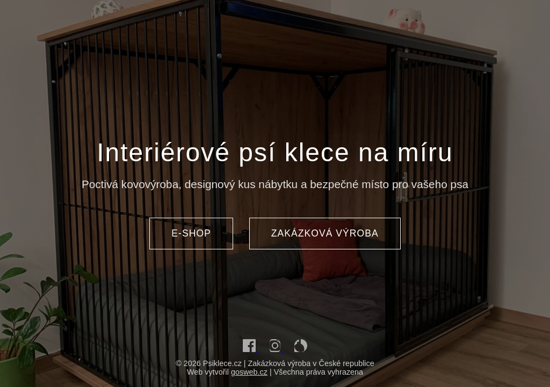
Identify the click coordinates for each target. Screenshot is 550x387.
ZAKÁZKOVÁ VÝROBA (325, 233)
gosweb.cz (249, 372)
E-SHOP (191, 233)
